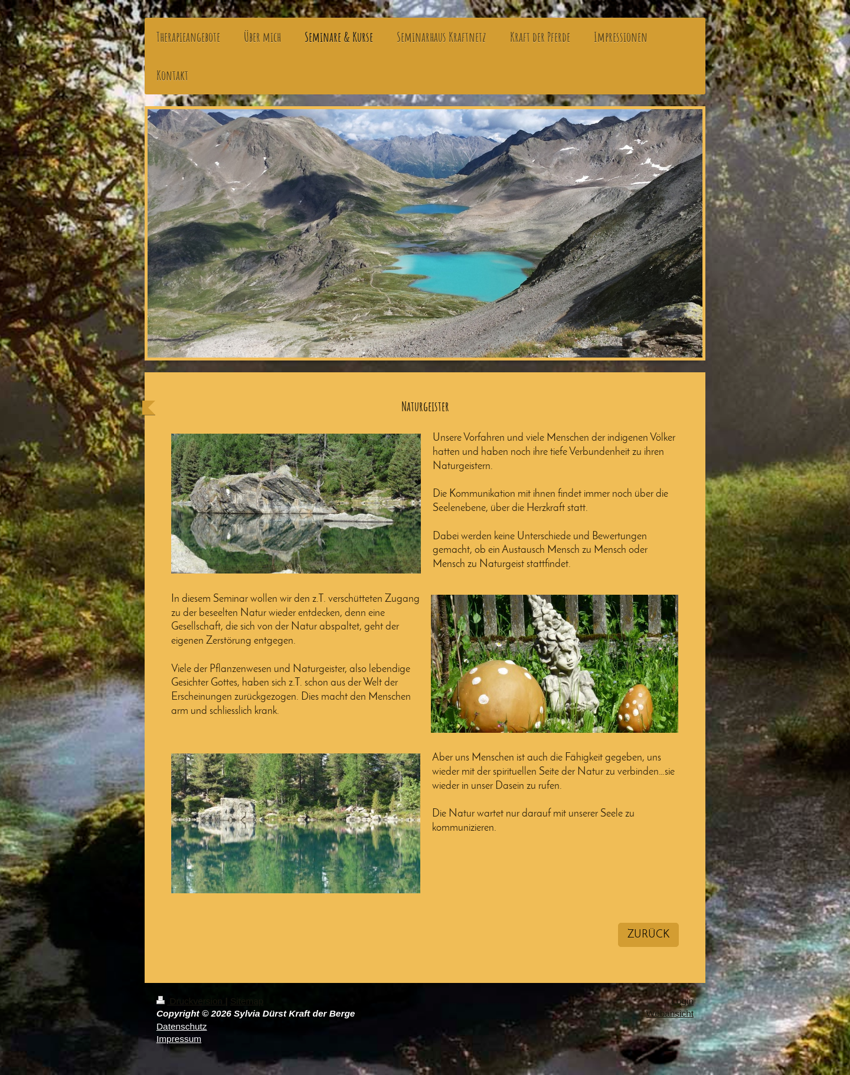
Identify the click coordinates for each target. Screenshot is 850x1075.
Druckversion (190, 1001)
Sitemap (246, 1001)
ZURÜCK (648, 935)
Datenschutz (181, 1026)
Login (682, 1001)
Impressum (178, 1039)
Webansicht (670, 1013)
